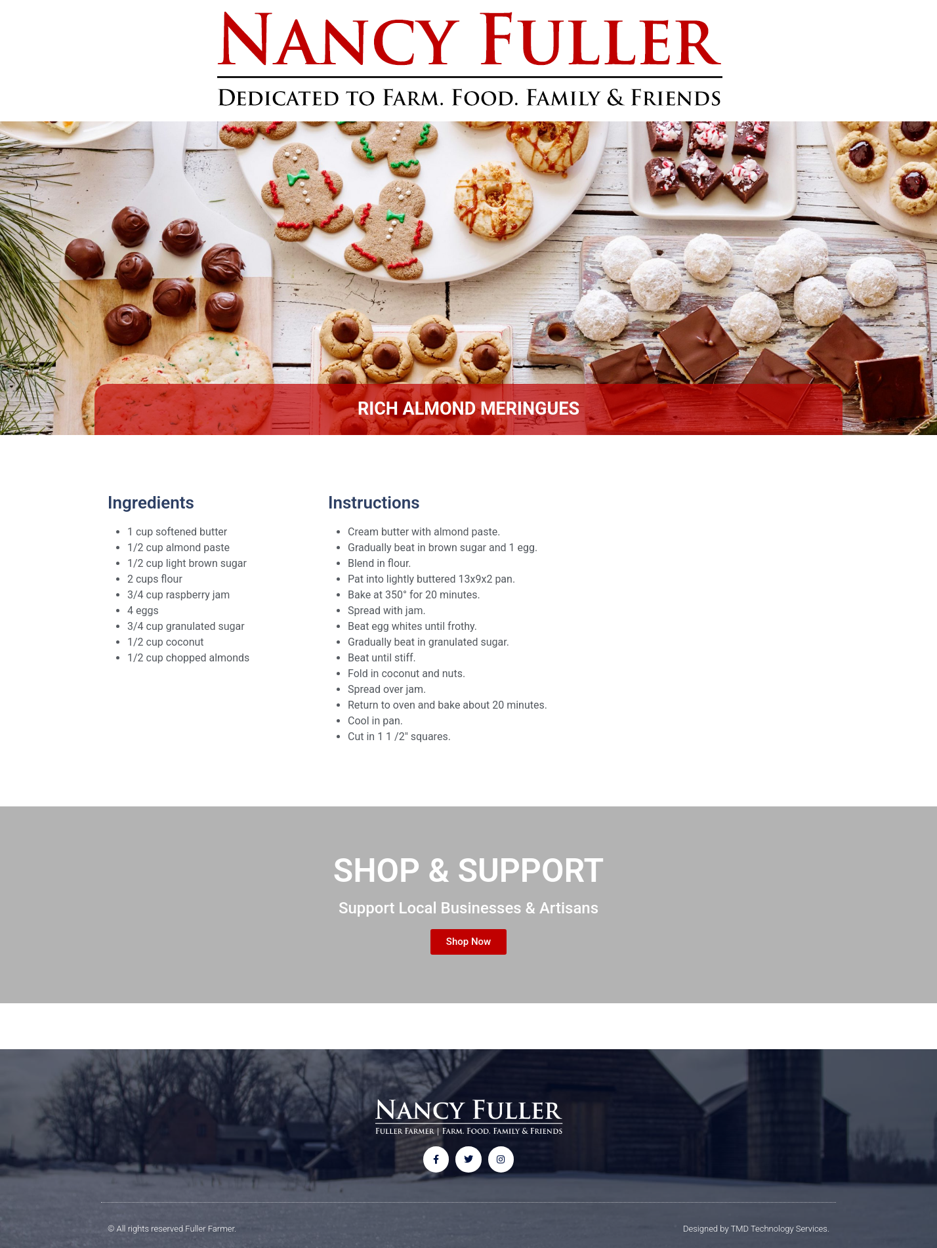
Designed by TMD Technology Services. (756, 1229)
